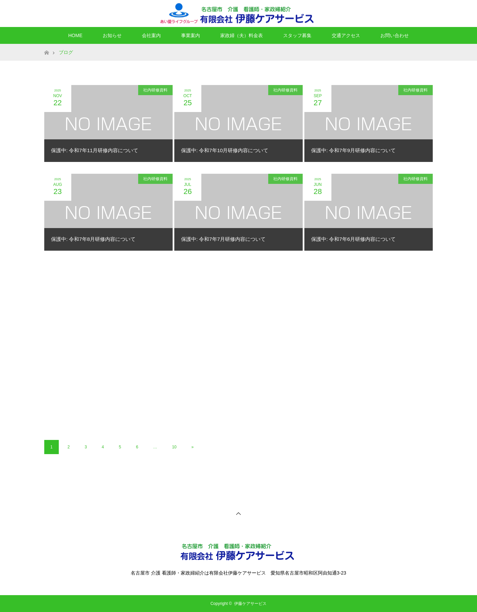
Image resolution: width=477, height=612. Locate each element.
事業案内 (190, 35)
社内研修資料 (155, 90)
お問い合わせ (394, 35)
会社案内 (151, 35)
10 (174, 447)
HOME (75, 35)
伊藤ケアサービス (250, 603)
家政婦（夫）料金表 (241, 35)
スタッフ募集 (297, 35)
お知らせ (112, 35)
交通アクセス (346, 35)
